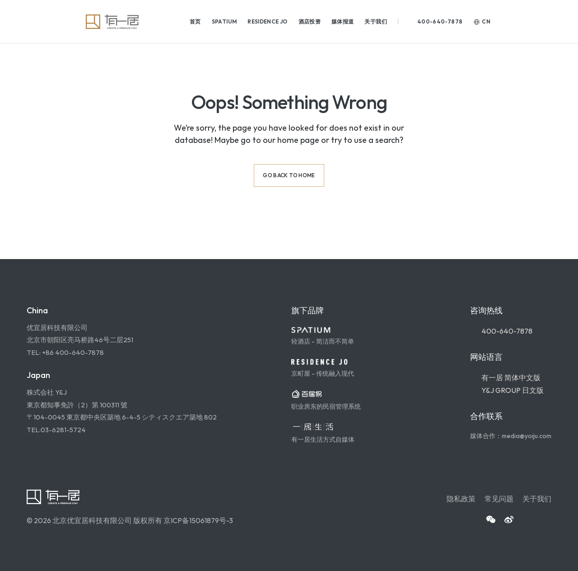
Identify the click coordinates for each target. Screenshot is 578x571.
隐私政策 (461, 498)
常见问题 (499, 498)
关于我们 (536, 498)
